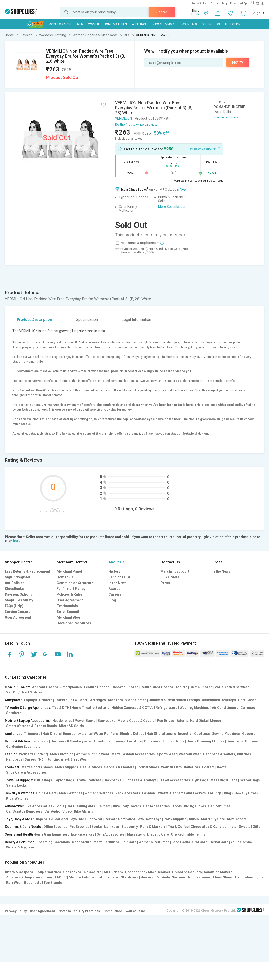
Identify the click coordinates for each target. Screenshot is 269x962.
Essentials (189, 24)
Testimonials (67, 606)
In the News (118, 583)
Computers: (14, 700)
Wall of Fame (135, 911)
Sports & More (164, 24)
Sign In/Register (18, 577)
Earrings (215, 793)
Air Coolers (92, 872)
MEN (80, 24)
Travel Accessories (174, 780)
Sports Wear (167, 754)
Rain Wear (14, 882)
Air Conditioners (225, 708)
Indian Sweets (239, 827)
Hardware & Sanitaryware (71, 741)
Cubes (194, 819)
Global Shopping (229, 24)
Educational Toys (63, 819)
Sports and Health (19, 834)
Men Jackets (79, 877)
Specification (87, 319)
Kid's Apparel (237, 819)
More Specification (172, 207)
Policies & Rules (70, 594)
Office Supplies (55, 827)
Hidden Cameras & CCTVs (132, 708)
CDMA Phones (201, 687)
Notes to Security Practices (79, 911)
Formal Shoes (148, 767)
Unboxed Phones (125, 687)
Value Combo (241, 842)
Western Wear (190, 754)
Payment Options (18, 594)
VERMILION (123, 118)
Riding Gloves (195, 806)
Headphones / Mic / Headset (147, 872)
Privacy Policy (16, 911)
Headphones (62, 721)
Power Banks (85, 721)
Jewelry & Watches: (20, 793)
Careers (115, 594)
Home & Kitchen (115, 24)
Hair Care (128, 842)
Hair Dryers (52, 733)
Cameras (247, 708)
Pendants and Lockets (188, 793)
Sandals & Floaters (119, 767)
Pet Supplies (79, 827)
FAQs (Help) (14, 606)
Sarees (30, 759)
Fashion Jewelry (155, 793)
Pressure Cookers (187, 872)
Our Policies (14, 583)
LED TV (61, 877)
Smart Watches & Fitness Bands (31, 726)
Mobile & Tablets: (18, 687)
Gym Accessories (111, 834)
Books (97, 827)
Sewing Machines (226, 733)
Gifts (256, 827)
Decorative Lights (249, 877)
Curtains (252, 741)
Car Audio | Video (58, 811)
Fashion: (11, 754)
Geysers (248, 733)
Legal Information (136, 319)
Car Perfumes (219, 806)
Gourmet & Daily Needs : (24, 827)
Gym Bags (200, 780)
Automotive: (14, 806)
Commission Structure (75, 583)
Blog (112, 600)
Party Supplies (175, 819)
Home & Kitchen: (18, 741)
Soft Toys (153, 819)
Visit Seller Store (225, 117)
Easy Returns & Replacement (27, 571)
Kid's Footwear (91, 819)
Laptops (30, 700)
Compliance (113, 911)
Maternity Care (213, 819)
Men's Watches (70, 793)
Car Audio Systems (170, 877)
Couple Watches (48, 872)
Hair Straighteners (161, 733)
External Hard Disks (192, 721)
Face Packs (180, 842)
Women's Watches (99, 793)
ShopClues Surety (19, 600)
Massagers (136, 834)
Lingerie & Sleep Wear (70, 759)
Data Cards (247, 700)
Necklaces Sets (127, 793)
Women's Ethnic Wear (92, 754)
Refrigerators (166, 708)
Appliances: (14, 733)
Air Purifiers (113, 872)
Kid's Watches (17, 798)
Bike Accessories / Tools (44, 806)
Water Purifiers (106, 733)
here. (17, 541)
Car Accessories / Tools (162, 806)
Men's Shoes (223, 877)
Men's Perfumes (106, 842)
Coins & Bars (46, 793)
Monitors (115, 700)
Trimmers (32, 733)
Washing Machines (195, 708)
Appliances (140, 24)
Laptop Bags (64, 780)
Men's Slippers (66, 767)
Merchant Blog (68, 617)
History (114, 571)
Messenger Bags (224, 780)
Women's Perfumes (154, 842)
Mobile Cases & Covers (136, 721)
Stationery (129, 827)
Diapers (41, 819)
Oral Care (199, 842)
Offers (207, 24)
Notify (237, 62)
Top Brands (52, 882)
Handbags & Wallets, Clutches (227, 754)
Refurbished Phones (157, 687)
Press (165, 583)
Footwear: (13, 767)
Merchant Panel (69, 571)
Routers (61, 700)
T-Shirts (44, 759)
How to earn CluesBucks (204, 148)
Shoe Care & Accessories (26, 772)
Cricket (177, 834)
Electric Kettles (132, 733)
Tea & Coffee (178, 827)
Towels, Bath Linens (109, 741)
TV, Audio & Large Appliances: (28, 708)
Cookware (152, 741)
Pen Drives (165, 721)
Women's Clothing (33, 754)
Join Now (180, 189)
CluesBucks (14, 589)
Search (162, 12)
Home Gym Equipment (51, 834)
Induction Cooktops (194, 733)
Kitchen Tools (173, 741)
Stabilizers (129, 877)
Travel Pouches (89, 780)
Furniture (134, 741)
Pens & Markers (153, 827)
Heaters (147, 877)
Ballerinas (192, 767)
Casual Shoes (91, 767)
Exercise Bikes (82, 834)
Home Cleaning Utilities (205, 741)
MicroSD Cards (71, 726)
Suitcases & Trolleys (140, 780)
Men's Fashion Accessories (133, 754)
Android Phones (45, 687)
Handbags (14, 759)
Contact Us (217, 3)
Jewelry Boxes (246, 793)
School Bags (250, 780)
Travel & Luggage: (19, 780)
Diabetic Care (158, 834)
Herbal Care (218, 842)
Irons (48, 877)
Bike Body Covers (127, 806)
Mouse (215, 721)
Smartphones (71, 687)
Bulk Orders (169, 577)
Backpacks (106, 721)
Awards (115, 589)
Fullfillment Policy (71, 589)
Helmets (104, 806)
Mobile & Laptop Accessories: (28, 721)
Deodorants (81, 842)
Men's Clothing (61, 754)
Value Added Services (232, 687)
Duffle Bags (43, 780)
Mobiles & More (60, 24)
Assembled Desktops (219, 700)
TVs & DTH (60, 708)
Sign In (258, 13)
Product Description (34, 319)
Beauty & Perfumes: (20, 842)
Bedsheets (40, 741)
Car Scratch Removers (24, 811)
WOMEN (93, 24)
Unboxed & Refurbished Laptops (174, 700)
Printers (45, 700)
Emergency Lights (77, 733)
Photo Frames (199, 877)
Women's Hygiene (20, 847)
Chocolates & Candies (208, 827)
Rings (228, 793)
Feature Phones (96, 687)
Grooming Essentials (53, 842)
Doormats (234, 741)
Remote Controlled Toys (124, 819)
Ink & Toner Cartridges (87, 700)
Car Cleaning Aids (81, 806)
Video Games (136, 700)
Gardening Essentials (23, 746)
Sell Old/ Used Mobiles (24, 692)
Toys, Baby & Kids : (19, 819)
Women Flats (171, 767)
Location (196, 14)
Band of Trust (119, 577)
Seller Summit (68, 612)
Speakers (13, 713)
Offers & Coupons (19, 872)
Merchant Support (174, 571)
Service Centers (17, 612)
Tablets (181, 687)
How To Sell (66, 577)
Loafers (208, 767)
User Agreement (18, 617)
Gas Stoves (72, 872)
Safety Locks (16, 785)
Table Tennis (195, 834)
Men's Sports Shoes (37, 767)
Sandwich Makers (218, 872)
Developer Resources (74, 623)
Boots (221, 767)
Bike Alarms (83, 811)
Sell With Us (199, 3)
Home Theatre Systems (90, 708)
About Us (117, 562)
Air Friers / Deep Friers (24, 877)
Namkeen (111, 827)
